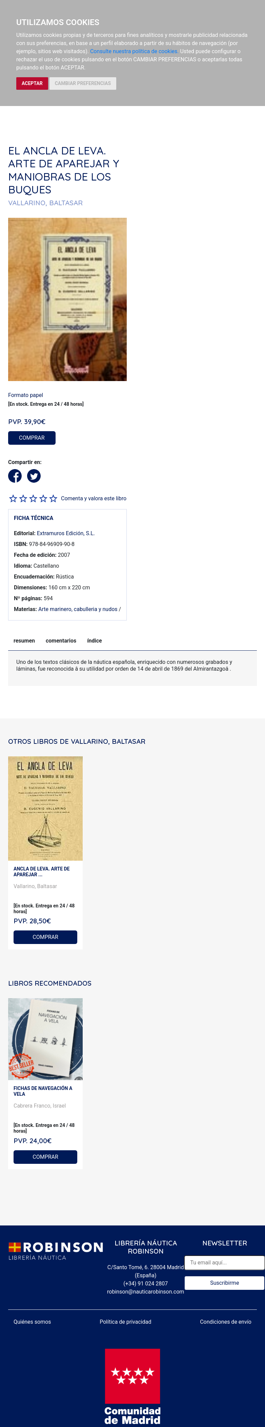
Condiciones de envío (225, 1322)
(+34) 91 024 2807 (145, 1283)
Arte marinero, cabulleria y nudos (78, 609)
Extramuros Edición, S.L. (66, 533)
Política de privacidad (125, 1322)
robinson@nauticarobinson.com (145, 1291)
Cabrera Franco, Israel (40, 1106)
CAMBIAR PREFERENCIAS (83, 83)
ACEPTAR (32, 83)
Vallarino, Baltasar (35, 886)
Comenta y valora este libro (93, 498)
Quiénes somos (32, 1322)
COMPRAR (32, 438)
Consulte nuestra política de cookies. (134, 51)
